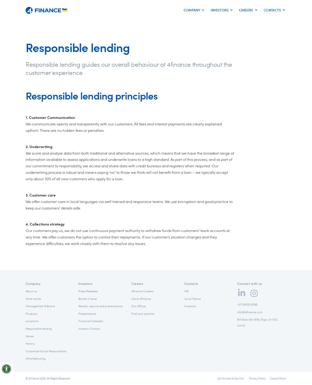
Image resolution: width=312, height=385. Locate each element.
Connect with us (249, 283)
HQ (186, 291)
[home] (47, 9)
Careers (137, 283)
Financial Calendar (90, 321)
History (30, 344)
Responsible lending (39, 329)
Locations (32, 321)
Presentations (87, 314)
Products (31, 314)
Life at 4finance (141, 299)
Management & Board (40, 306)
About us (31, 291)
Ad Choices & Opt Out (231, 378)
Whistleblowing (35, 358)
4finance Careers (142, 291)
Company (33, 283)
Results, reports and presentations (100, 306)
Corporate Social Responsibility (46, 351)
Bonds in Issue (87, 299)
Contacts (191, 283)
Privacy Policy (257, 378)
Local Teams (192, 299)
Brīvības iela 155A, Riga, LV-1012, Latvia (257, 322)
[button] (193, 10)
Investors (85, 283)
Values (30, 336)
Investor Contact (89, 329)
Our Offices (138, 306)
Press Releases (88, 291)
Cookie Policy (278, 378)
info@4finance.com (250, 312)
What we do (33, 299)
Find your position (142, 314)
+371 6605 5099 (247, 304)
